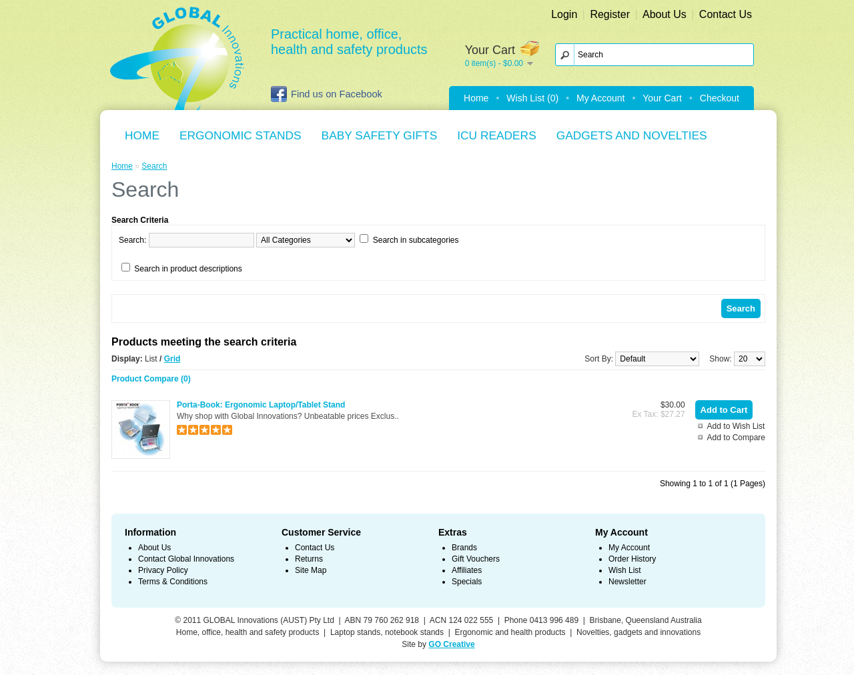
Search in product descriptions (188, 268)
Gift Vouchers (476, 559)
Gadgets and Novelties (631, 135)
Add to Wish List (736, 426)
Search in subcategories (416, 240)
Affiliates (467, 570)
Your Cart (662, 98)
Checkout (719, 98)
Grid (172, 359)
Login (564, 14)
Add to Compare (736, 437)
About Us (665, 14)
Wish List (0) (532, 98)
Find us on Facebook (326, 94)
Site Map (310, 570)
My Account (600, 98)
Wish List (624, 570)
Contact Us (725, 14)
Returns (309, 559)
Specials (467, 581)
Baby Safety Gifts (380, 135)
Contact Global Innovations (186, 559)
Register (610, 14)
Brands (464, 547)
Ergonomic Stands (240, 135)
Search (154, 166)
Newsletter (627, 581)
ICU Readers (496, 135)
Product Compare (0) (151, 379)
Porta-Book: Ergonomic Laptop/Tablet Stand (261, 405)
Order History (632, 559)
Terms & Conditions (172, 581)
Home (476, 98)
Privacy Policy (163, 570)
